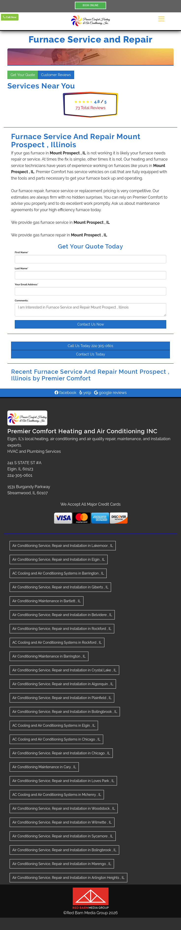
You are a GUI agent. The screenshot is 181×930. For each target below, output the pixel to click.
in (62, 546)
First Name (21, 252)
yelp (85, 392)
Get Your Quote (23, 75)
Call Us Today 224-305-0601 (90, 346)
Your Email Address (26, 284)
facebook (65, 392)
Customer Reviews (56, 75)
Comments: (21, 300)
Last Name (21, 268)
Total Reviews (90, 107)
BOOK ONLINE (91, 5)
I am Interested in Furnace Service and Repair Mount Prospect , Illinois (90, 309)
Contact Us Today (90, 354)
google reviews (110, 392)
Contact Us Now (90, 324)
